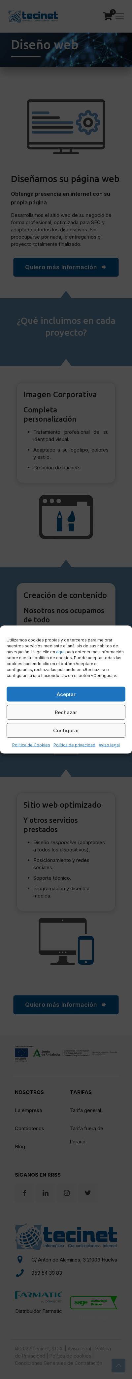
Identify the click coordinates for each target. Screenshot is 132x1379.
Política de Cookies (31, 744)
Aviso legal (109, 744)
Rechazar (66, 712)
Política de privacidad (74, 744)
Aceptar (66, 694)
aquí (60, 651)
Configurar (66, 730)
